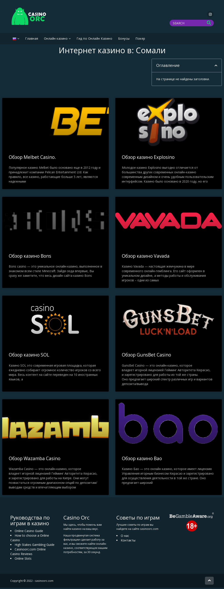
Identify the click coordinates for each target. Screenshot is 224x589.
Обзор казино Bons (30, 257)
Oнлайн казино (56, 40)
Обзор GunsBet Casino (146, 356)
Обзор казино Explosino (148, 158)
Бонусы (124, 40)
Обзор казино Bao (142, 459)
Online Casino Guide (29, 532)
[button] (216, 66)
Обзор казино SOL (29, 356)
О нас (125, 537)
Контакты (128, 541)
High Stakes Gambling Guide (34, 546)
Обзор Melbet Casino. (32, 158)
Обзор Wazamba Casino (34, 459)
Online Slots (23, 559)
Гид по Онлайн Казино (94, 40)
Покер (140, 40)
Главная (31, 40)
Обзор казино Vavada (146, 257)
